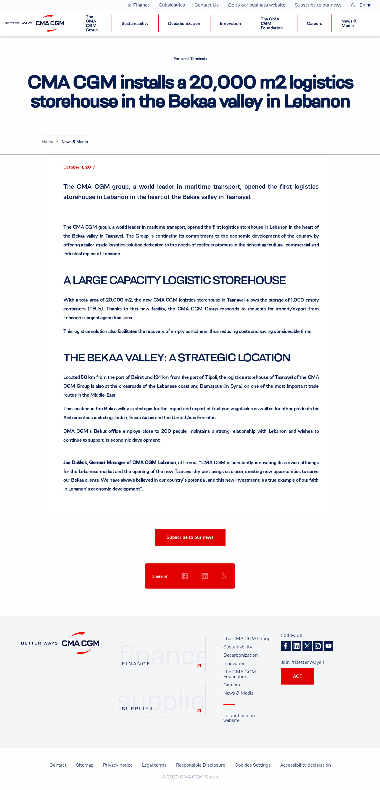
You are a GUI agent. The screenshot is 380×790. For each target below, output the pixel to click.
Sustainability (237, 646)
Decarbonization (240, 655)
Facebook (286, 646)
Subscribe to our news (190, 537)
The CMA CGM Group (246, 638)
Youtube (328, 646)
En (362, 5)
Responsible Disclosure (200, 764)
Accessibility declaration (305, 764)
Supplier (138, 708)
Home (47, 141)
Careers (231, 684)
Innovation (234, 663)
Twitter (307, 646)
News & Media (75, 141)
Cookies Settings (185, 587)
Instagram (318, 646)
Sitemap (85, 764)
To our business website (240, 718)
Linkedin (296, 646)
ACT (297, 676)
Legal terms (154, 764)
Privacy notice (118, 764)
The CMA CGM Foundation (239, 674)
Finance (136, 663)
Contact (58, 764)
